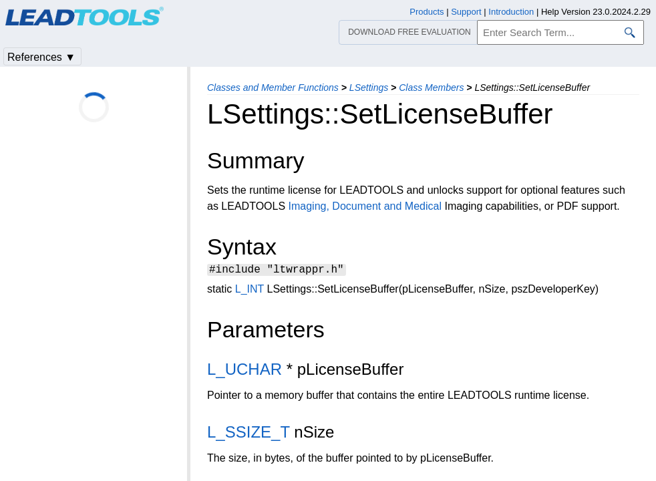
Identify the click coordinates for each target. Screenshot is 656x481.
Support (466, 12)
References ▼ (41, 57)
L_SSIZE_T (248, 434)
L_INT (249, 291)
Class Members (431, 87)
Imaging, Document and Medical (365, 206)
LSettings (368, 87)
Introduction (511, 12)
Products (426, 12)
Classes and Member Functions (273, 87)
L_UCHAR (244, 371)
